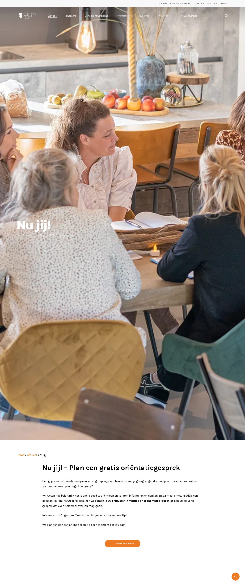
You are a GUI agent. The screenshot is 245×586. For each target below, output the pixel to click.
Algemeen (67, 234)
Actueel (32, 455)
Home (20, 455)
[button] (122, 544)
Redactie (28, 234)
